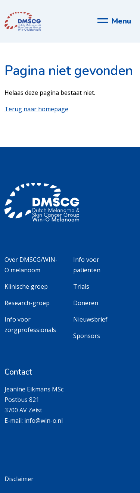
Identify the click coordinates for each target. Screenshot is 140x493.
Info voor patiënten (86, 264)
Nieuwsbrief (90, 319)
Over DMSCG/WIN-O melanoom (30, 264)
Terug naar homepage (36, 109)
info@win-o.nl (43, 420)
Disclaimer (19, 479)
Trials (81, 286)
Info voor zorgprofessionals (30, 324)
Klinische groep (26, 286)
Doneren (85, 303)
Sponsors (86, 336)
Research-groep (27, 303)
